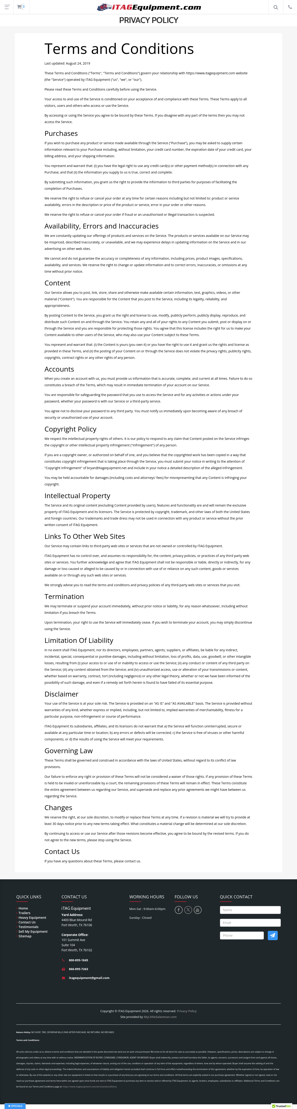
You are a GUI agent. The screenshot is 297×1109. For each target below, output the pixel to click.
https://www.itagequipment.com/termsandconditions (90, 1086)
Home (23, 908)
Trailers (24, 913)
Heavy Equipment (32, 917)
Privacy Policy (187, 1011)
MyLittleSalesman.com (160, 1017)
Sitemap (25, 936)
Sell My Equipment (33, 931)
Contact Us (27, 922)
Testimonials (29, 927)
